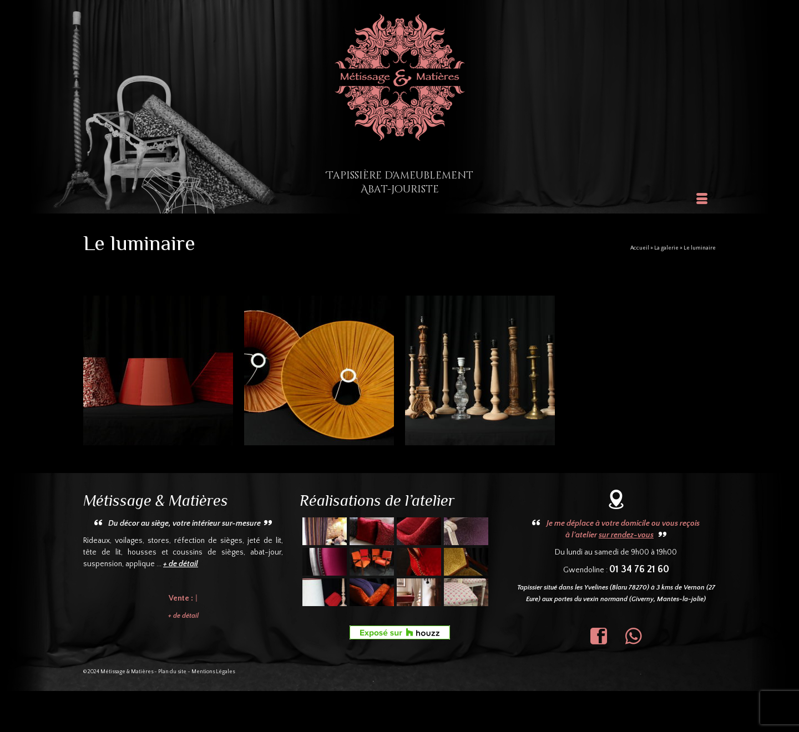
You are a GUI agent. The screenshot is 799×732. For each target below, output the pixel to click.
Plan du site (172, 672)
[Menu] (702, 200)
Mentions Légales (213, 672)
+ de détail (183, 615)
